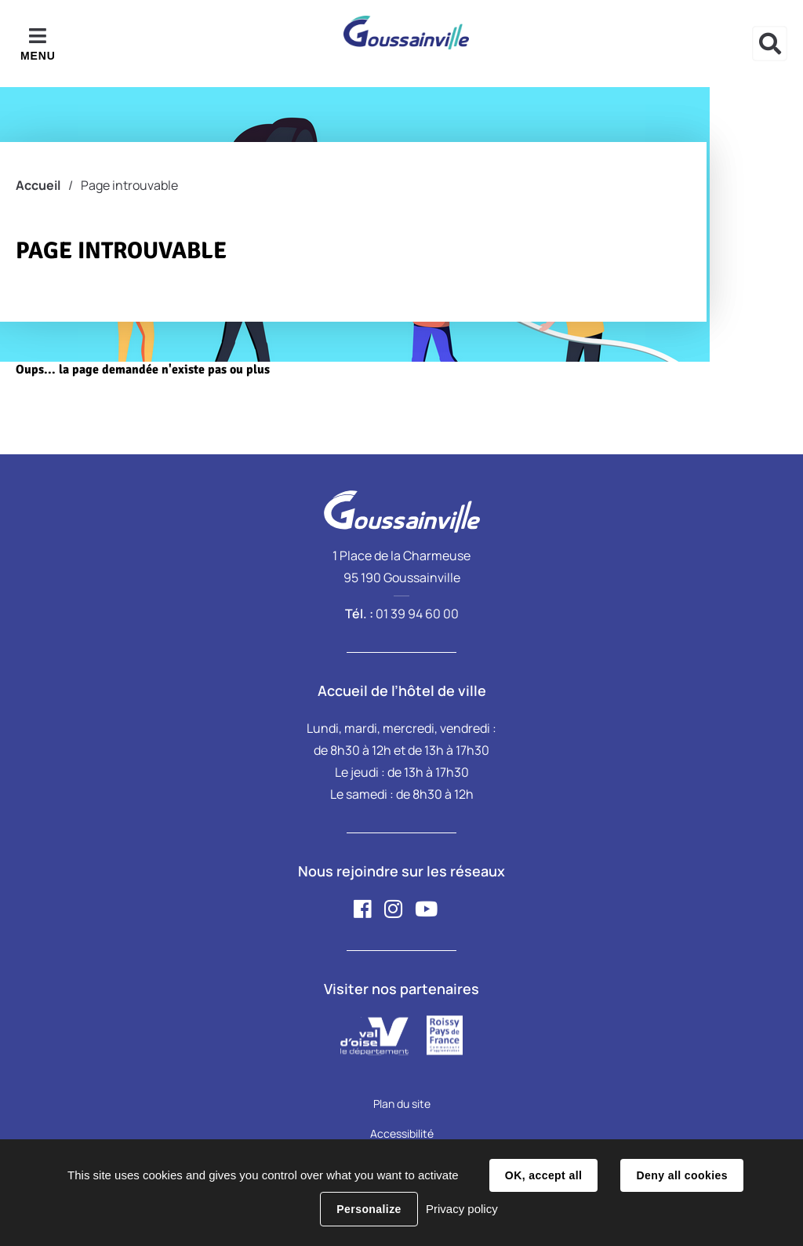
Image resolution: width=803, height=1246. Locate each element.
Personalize (368, 1209)
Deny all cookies (681, 1175)
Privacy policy (462, 1208)
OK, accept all (543, 1175)
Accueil (38, 185)
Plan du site (402, 1103)
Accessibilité (402, 1133)
